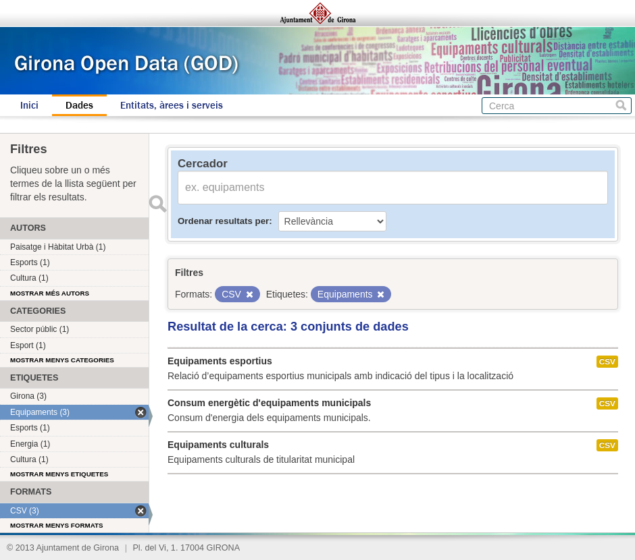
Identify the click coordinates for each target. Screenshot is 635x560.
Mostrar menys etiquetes (59, 474)
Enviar (157, 204)
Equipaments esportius (220, 361)
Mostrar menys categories (62, 360)
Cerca (621, 105)
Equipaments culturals (218, 444)
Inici (29, 105)
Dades (79, 105)
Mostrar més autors (49, 293)
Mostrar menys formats (56, 525)
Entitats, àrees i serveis (171, 105)
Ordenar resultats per (223, 221)
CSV (607, 361)
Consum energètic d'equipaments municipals (269, 402)
